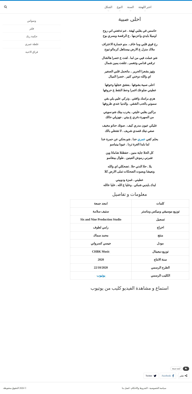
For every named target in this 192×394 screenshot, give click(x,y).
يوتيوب (101, 275)
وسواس (31, 20)
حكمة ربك (31, 36)
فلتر (31, 28)
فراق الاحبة (31, 52)
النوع (120, 7)
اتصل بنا (125, 388)
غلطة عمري (31, 44)
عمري (141, 139)
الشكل (108, 7)
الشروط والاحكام (139, 388)
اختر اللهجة (145, 7)
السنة (130, 7)
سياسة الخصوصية (157, 388)
